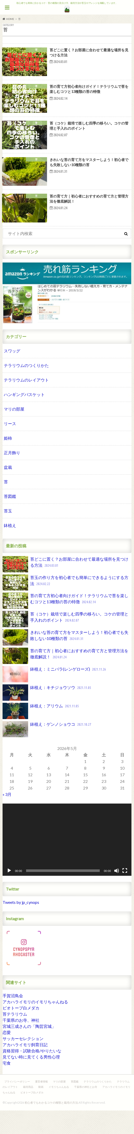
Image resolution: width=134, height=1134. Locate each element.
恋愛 (7, 1055)
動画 (40, 1110)
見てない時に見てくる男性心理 (31, 1080)
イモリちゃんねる (59, 1110)
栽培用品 (28, 1110)
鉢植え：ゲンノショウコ (47, 753)
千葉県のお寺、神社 (21, 1043)
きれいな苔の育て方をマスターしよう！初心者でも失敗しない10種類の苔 (65, 661)
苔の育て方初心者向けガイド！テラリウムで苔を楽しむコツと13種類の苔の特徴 (65, 624)
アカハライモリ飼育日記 (25, 1068)
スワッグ (12, 374)
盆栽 (8, 490)
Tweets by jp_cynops (21, 925)
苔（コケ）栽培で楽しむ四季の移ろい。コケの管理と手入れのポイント (65, 642)
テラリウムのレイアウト (26, 403)
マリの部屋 (14, 432)
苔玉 (8, 534)
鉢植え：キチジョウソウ (47, 716)
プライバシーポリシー (17, 1104)
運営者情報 (41, 1104)
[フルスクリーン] (124, 894)
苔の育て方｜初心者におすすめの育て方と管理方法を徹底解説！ (65, 679)
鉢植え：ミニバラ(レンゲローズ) (55, 697)
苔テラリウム (15, 1037)
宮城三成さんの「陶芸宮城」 (29, 1049)
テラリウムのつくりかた (26, 388)
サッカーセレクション (23, 1061)
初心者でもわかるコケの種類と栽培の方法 (51, 1126)
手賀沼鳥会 (13, 1019)
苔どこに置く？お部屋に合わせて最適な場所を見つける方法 (65, 588)
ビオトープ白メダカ (21, 1031)
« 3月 (7, 817)
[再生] (9, 894)
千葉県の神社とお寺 (85, 1110)
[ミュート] (116, 894)
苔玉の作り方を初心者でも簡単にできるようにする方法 (65, 606)
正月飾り (12, 476)
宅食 (7, 1086)
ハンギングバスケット (24, 417)
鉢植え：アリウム (41, 734)
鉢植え (10, 548)
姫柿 (8, 461)
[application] (67, 863)
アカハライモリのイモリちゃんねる (35, 1025)
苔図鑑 (10, 519)
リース (10, 447)
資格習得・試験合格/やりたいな (32, 1074)
